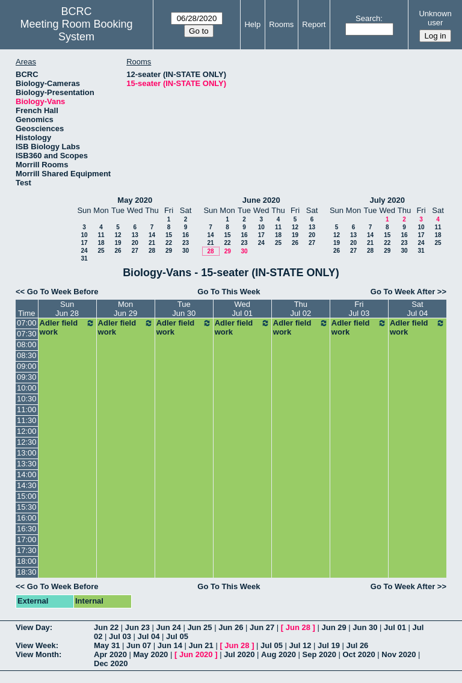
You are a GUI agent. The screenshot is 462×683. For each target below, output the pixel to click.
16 (185, 235)
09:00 (27, 366)
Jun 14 (170, 645)
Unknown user (435, 18)
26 (117, 250)
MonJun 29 (125, 309)
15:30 (27, 506)
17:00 (27, 539)
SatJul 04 (417, 309)
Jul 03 (120, 636)
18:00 (27, 561)
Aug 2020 (278, 654)
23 (185, 243)
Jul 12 (300, 645)
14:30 (27, 485)
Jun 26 (230, 627)
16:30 (27, 528)
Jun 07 (138, 645)
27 (135, 250)
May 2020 (134, 200)
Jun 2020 (196, 654)
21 (152, 243)
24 (84, 250)
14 (152, 235)
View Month (37, 654)
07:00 (27, 322)
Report (313, 24)
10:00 (27, 387)
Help (252, 24)
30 (185, 250)
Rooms (281, 24)
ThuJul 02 (300, 309)
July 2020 (387, 200)
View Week (36, 645)
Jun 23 (137, 627)
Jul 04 (149, 636)
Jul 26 (357, 645)
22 (168, 243)
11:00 (27, 409)
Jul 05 (177, 636)
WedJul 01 (242, 309)
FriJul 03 (359, 309)
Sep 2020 (319, 654)
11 (100, 235)
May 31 (107, 645)
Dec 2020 (111, 663)
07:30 (27, 333)
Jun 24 (168, 627)
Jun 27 (262, 627)
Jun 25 (199, 627)
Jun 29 (333, 627)
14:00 (27, 474)
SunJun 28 (67, 309)
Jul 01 (395, 627)
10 (84, 235)
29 (168, 250)
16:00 (27, 517)
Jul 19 (329, 645)
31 (84, 258)
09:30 (27, 377)
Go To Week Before (63, 291)
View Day (33, 627)
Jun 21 (201, 645)
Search (368, 18)
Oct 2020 (358, 654)
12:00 (27, 431)
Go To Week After (403, 291)
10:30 (27, 398)
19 (117, 243)
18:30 (27, 571)
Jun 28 (298, 627)
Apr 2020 (110, 654)
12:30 (27, 442)
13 (135, 235)
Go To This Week (228, 291)
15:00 (27, 496)
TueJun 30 (184, 309)
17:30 (27, 550)
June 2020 (261, 200)
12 (117, 235)
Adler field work (67, 327)
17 (84, 243)
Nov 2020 (398, 654)
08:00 (27, 344)
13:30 (27, 463)
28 (152, 250)
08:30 (27, 355)
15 (168, 235)
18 (100, 243)
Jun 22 (106, 627)
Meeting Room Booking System (76, 30)
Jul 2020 (239, 654)
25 (100, 250)
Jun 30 (365, 627)
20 (135, 243)
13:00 (27, 452)
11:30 (27, 420)
